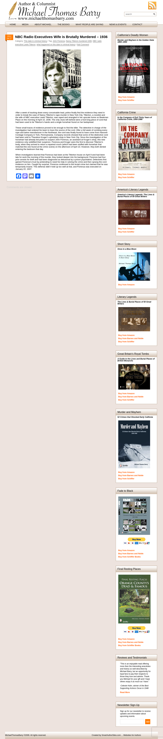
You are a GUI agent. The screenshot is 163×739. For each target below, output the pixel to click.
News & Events (117, 24)
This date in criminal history (35, 41)
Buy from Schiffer (126, 100)
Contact (137, 24)
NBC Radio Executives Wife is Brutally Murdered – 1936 (61, 37)
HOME (13, 24)
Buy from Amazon (126, 97)
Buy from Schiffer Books (129, 557)
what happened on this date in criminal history (56, 44)
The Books (63, 24)
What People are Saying (89, 24)
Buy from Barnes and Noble (130, 338)
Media (25, 24)
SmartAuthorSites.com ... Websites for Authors (121, 735)
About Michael (43, 24)
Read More (125, 692)
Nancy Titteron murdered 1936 (79, 41)
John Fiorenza (59, 41)
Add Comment (83, 44)
